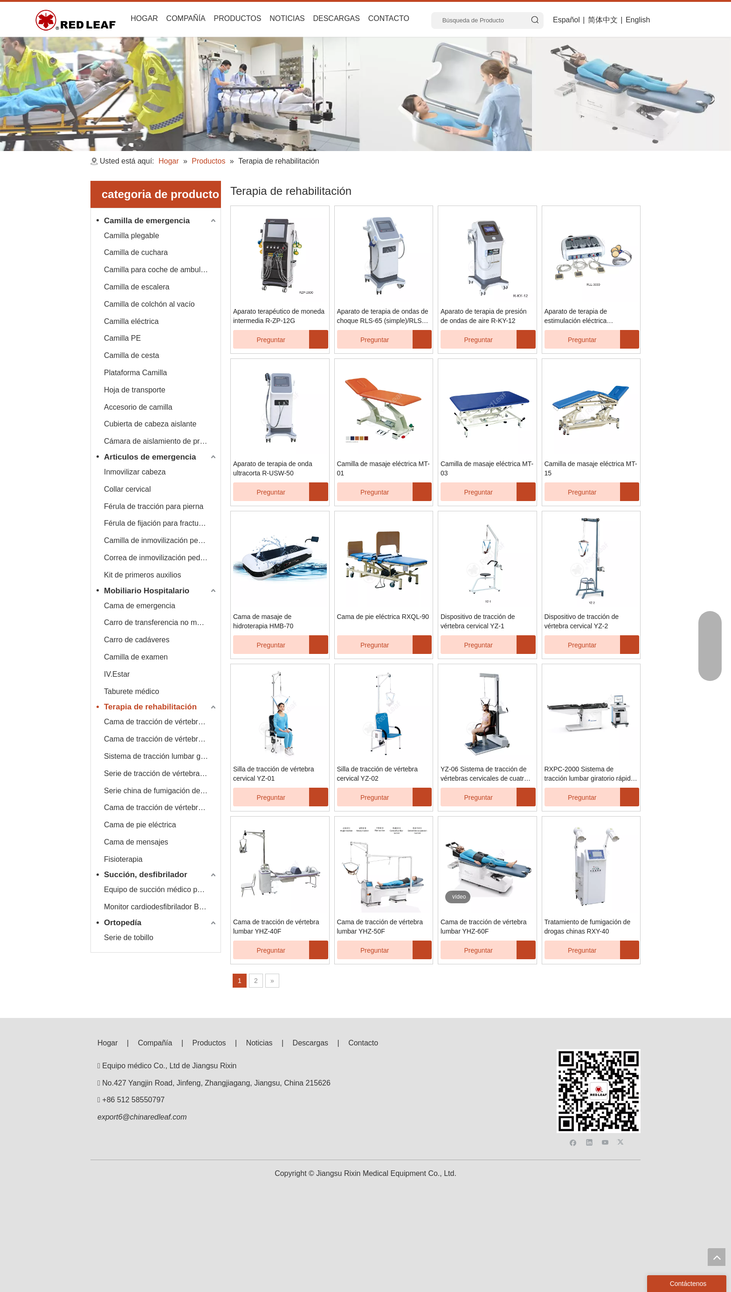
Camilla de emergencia (147, 220)
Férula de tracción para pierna (153, 506)
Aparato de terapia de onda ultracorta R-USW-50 (272, 468)
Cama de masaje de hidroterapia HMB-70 (263, 621)
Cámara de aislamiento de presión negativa (161, 441)
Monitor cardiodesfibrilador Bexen (159, 907)
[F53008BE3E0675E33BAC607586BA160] (598, 1056)
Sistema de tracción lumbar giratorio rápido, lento (161, 756)
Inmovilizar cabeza (135, 472)
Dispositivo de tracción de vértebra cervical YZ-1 (478, 621)
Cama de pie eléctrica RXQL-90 (383, 616)
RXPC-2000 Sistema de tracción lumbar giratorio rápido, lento (590, 774)
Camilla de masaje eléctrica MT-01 (383, 468)
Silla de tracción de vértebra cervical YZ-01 (273, 773)
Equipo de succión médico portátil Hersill (161, 889)
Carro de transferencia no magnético (161, 622)
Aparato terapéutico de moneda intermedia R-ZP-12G (278, 316)
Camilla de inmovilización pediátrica (161, 540)
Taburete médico (131, 691)
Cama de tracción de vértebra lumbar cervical (161, 722)
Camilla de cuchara (136, 252)
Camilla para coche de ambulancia (161, 270)
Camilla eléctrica (131, 321)
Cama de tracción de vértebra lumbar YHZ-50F (380, 926)
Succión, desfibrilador (145, 874)
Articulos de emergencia (150, 457)
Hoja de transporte (135, 390)
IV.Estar (117, 674)
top (716, 1257)
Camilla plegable (131, 236)
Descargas (310, 1043)
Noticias (259, 1043)
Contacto (363, 1043)
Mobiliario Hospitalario (146, 590)
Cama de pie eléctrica (140, 825)
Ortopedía (122, 922)
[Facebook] (574, 1073)
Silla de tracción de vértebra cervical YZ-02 (377, 773)
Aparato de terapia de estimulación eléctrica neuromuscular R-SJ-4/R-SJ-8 (588, 316)
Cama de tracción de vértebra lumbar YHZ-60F (483, 926)
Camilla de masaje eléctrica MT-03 (487, 468)
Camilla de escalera (137, 287)
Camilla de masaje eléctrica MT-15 (591, 468)
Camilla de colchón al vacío (149, 304)
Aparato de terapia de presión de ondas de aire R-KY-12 (483, 316)
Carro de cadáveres (137, 640)
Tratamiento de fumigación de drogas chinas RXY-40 (588, 926)
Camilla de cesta (131, 355)
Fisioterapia (123, 859)
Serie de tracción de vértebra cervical (161, 773)
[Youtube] (606, 1073)
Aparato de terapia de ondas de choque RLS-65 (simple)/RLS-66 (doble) (382, 316)
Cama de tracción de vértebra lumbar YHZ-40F (276, 926)
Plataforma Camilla (135, 373)
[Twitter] (622, 1073)
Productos (209, 1043)
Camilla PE (122, 338)
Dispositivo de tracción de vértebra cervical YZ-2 (582, 621)
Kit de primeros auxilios (142, 575)
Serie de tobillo (128, 938)
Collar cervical (127, 489)
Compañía (155, 1043)
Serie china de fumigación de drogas (161, 791)
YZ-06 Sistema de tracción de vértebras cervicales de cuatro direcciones (484, 774)
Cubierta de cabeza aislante (150, 424)
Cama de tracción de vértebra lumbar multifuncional (161, 807)
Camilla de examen (136, 657)
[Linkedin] (590, 1073)
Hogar (107, 1043)
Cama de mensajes (136, 842)
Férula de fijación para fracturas (156, 523)
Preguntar (259, 339)
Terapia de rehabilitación (150, 706)
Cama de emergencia (139, 606)
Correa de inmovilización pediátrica (161, 558)
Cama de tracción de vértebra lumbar (161, 739)
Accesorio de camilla (138, 407)
